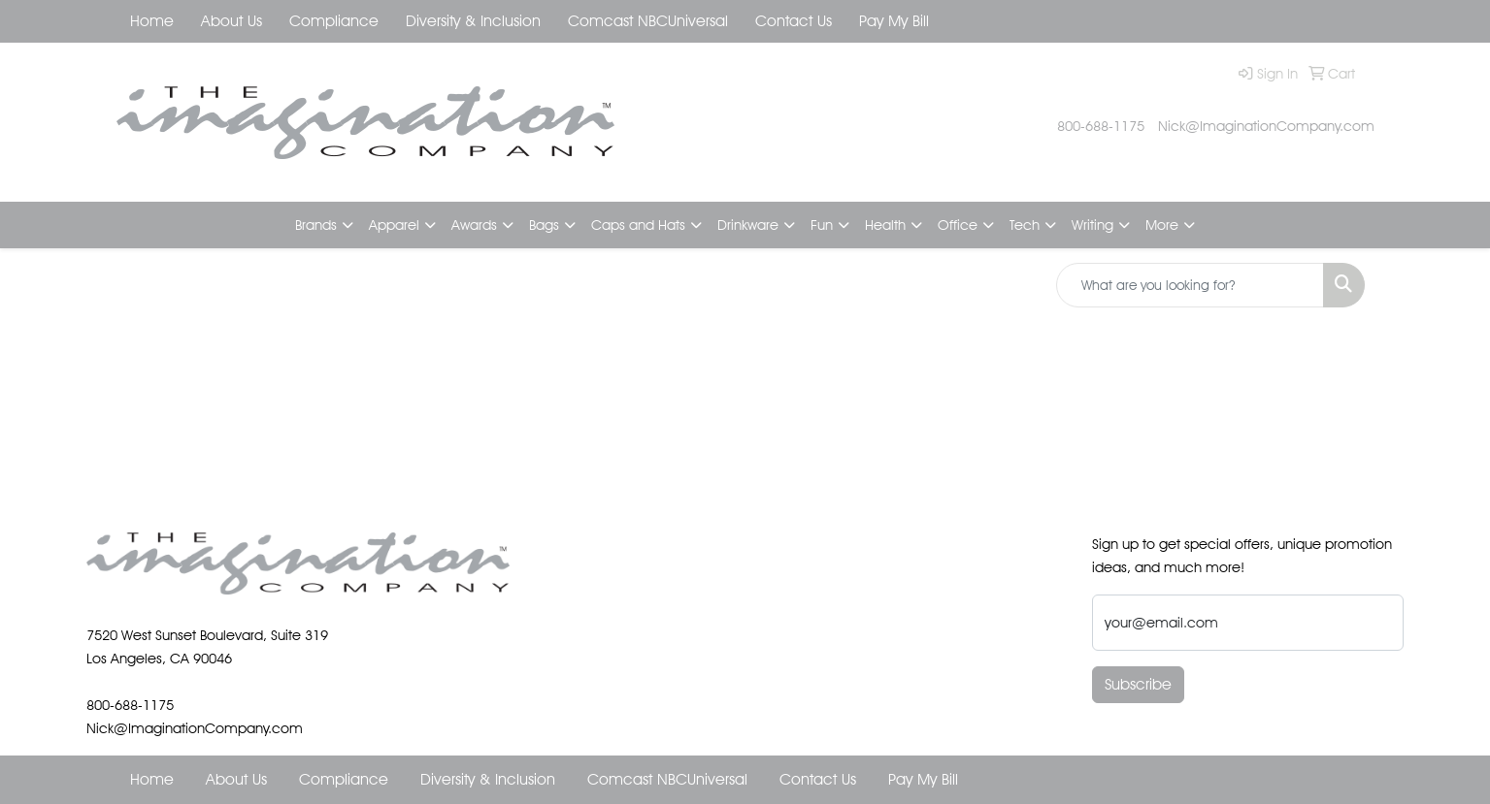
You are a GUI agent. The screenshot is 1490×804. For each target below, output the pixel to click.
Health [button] (885, 224)
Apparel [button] (394, 224)
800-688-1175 (1100, 125)
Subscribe (1138, 684)
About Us (231, 21)
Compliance (334, 21)
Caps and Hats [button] (638, 224)
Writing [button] (1092, 224)
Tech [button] (1025, 224)
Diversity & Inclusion (473, 21)
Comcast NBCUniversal (648, 21)
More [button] (1161, 224)
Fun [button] (822, 224)
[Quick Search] (1190, 285)
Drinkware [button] (747, 224)
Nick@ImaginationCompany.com (1266, 125)
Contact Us (793, 21)
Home (152, 21)
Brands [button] (316, 224)
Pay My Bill (894, 21)
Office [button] (957, 224)
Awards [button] (474, 224)
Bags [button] (544, 224)
